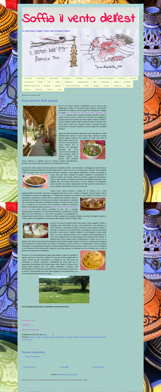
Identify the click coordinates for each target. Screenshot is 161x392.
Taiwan (128, 86)
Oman (87, 86)
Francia (51, 337)
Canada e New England (106, 78)
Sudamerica (117, 86)
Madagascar (69, 82)
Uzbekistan (38, 89)
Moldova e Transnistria (31, 86)
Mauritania (127, 82)
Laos (49, 82)
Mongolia (47, 86)
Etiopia (40, 82)
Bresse (31, 337)
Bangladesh (67, 78)
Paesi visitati (54, 78)
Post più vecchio (99, 367)
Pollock (24, 340)
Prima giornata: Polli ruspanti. (40, 100)
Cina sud (133, 78)
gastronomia (59, 337)
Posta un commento (32, 357)
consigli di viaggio (41, 337)
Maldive (116, 82)
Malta (95, 82)
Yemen (59, 89)
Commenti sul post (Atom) (67, 374)
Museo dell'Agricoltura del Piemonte (93, 337)
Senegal (96, 86)
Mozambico (105, 82)
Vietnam (50, 89)
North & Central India (73, 86)
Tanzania (27, 89)
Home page (28, 78)
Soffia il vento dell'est (78, 19)
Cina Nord (121, 78)
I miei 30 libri (41, 78)
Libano (57, 82)
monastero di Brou (72, 337)
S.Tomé (106, 86)
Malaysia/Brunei (83, 82)
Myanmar (58, 86)
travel (30, 340)
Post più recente (30, 367)
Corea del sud (29, 82)
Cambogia (79, 78)
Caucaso (90, 78)
